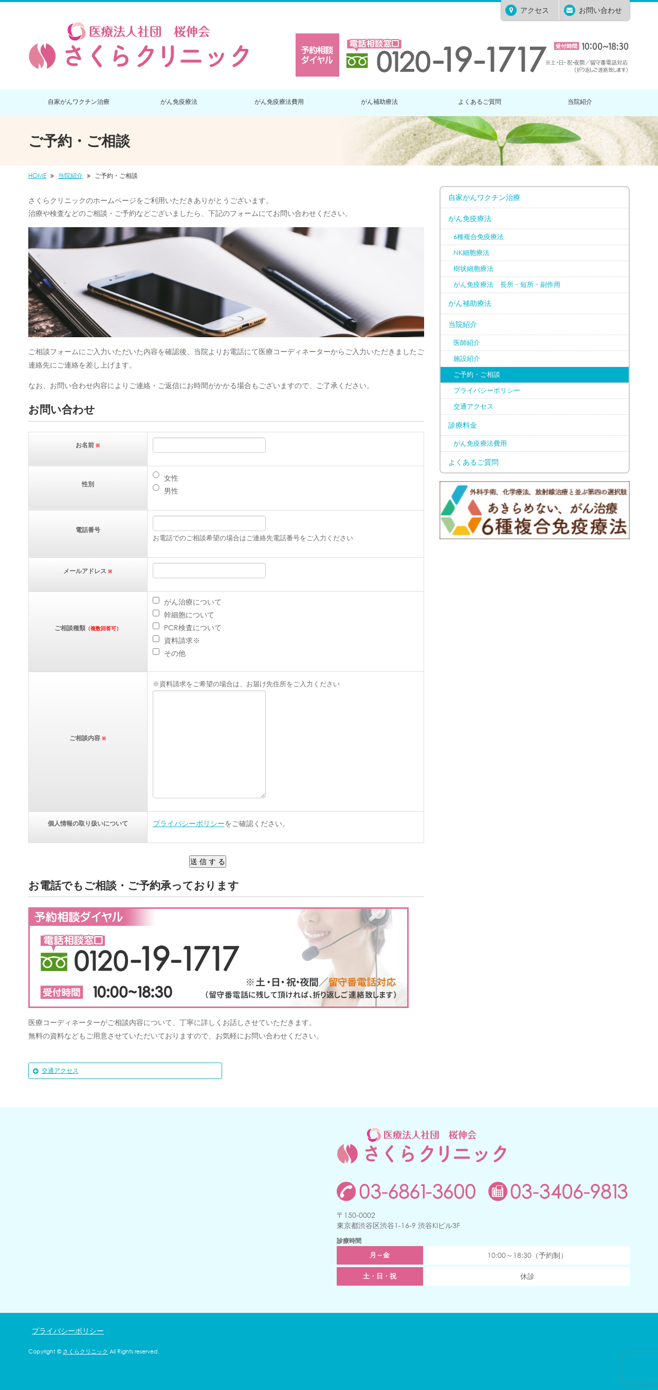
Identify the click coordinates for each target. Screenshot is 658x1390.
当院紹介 (580, 101)
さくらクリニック (85, 1351)
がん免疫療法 (178, 101)
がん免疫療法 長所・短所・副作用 (506, 284)
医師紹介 (466, 342)
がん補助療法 (379, 101)
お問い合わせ (593, 10)
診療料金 (462, 425)
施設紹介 (466, 358)
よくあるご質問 (479, 101)
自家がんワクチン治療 (78, 101)
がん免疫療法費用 (279, 101)
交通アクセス (60, 1070)
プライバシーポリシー (189, 823)
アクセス (527, 10)
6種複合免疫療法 (478, 236)
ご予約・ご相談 (476, 374)
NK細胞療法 (471, 252)
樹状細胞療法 (473, 268)
